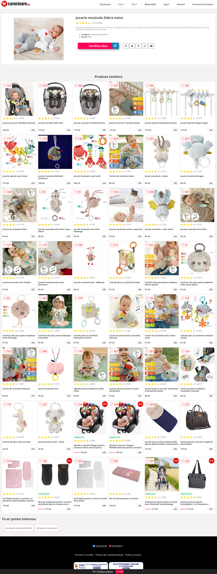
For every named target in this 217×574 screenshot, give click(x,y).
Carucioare (105, 4)
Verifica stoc (104, 46)
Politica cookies (133, 554)
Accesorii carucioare (203, 4)
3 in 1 (134, 4)
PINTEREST (116, 546)
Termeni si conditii (84, 554)
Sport (166, 4)
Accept (119, 571)
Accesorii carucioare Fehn (19, 528)
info (33, 130)
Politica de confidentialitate (109, 554)
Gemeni (181, 4)
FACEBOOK (100, 546)
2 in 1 (121, 4)
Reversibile (150, 4)
